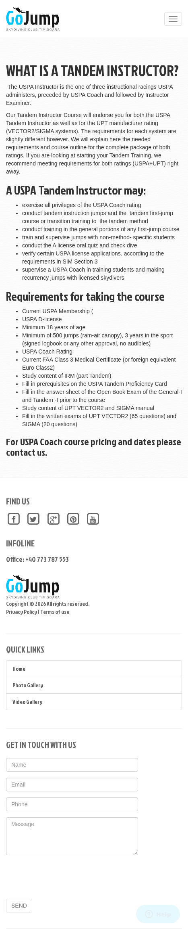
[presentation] (67, 877)
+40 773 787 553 (47, 559)
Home (18, 668)
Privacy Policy (21, 611)
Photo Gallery (27, 685)
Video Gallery (27, 701)
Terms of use (54, 611)
